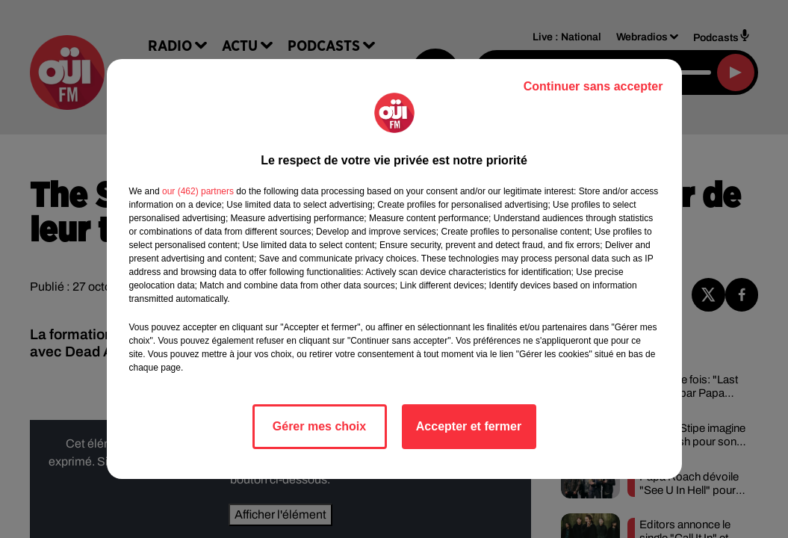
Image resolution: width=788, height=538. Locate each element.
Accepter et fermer (468, 426)
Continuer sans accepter (593, 86)
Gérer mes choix (319, 426)
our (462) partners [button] (198, 191)
